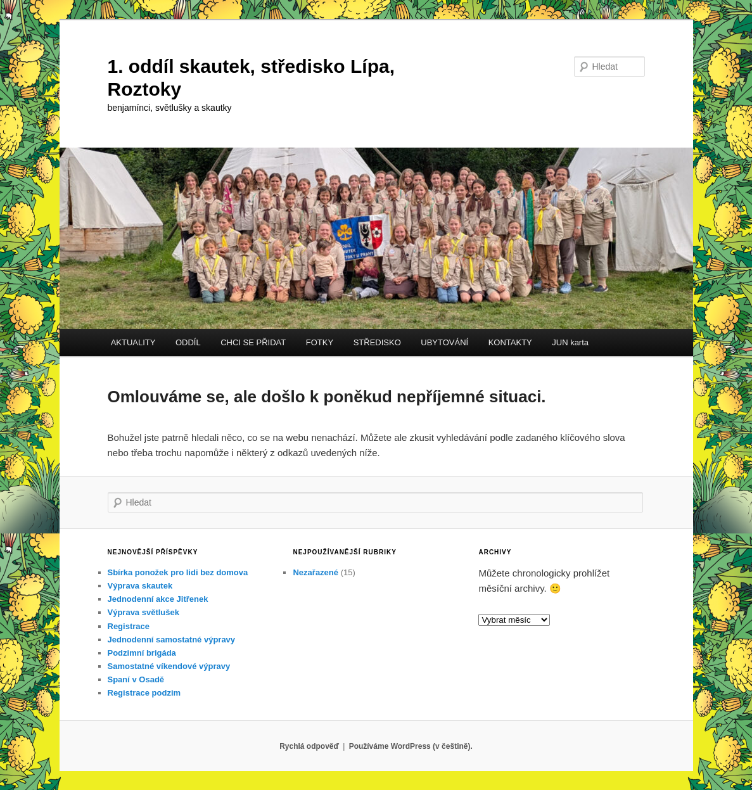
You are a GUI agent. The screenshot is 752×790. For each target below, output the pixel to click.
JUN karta (570, 342)
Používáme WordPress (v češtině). (411, 746)
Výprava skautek (140, 585)
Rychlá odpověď (309, 746)
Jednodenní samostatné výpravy (172, 639)
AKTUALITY (133, 342)
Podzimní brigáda (142, 653)
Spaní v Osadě (136, 679)
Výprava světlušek (143, 612)
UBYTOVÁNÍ (444, 342)
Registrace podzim (144, 693)
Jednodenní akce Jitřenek (158, 599)
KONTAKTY (510, 342)
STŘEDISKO (377, 342)
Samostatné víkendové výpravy (169, 666)
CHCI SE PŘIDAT (253, 342)
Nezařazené (315, 572)
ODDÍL (188, 342)
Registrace (129, 626)
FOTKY (319, 342)
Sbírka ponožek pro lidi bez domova (178, 572)
